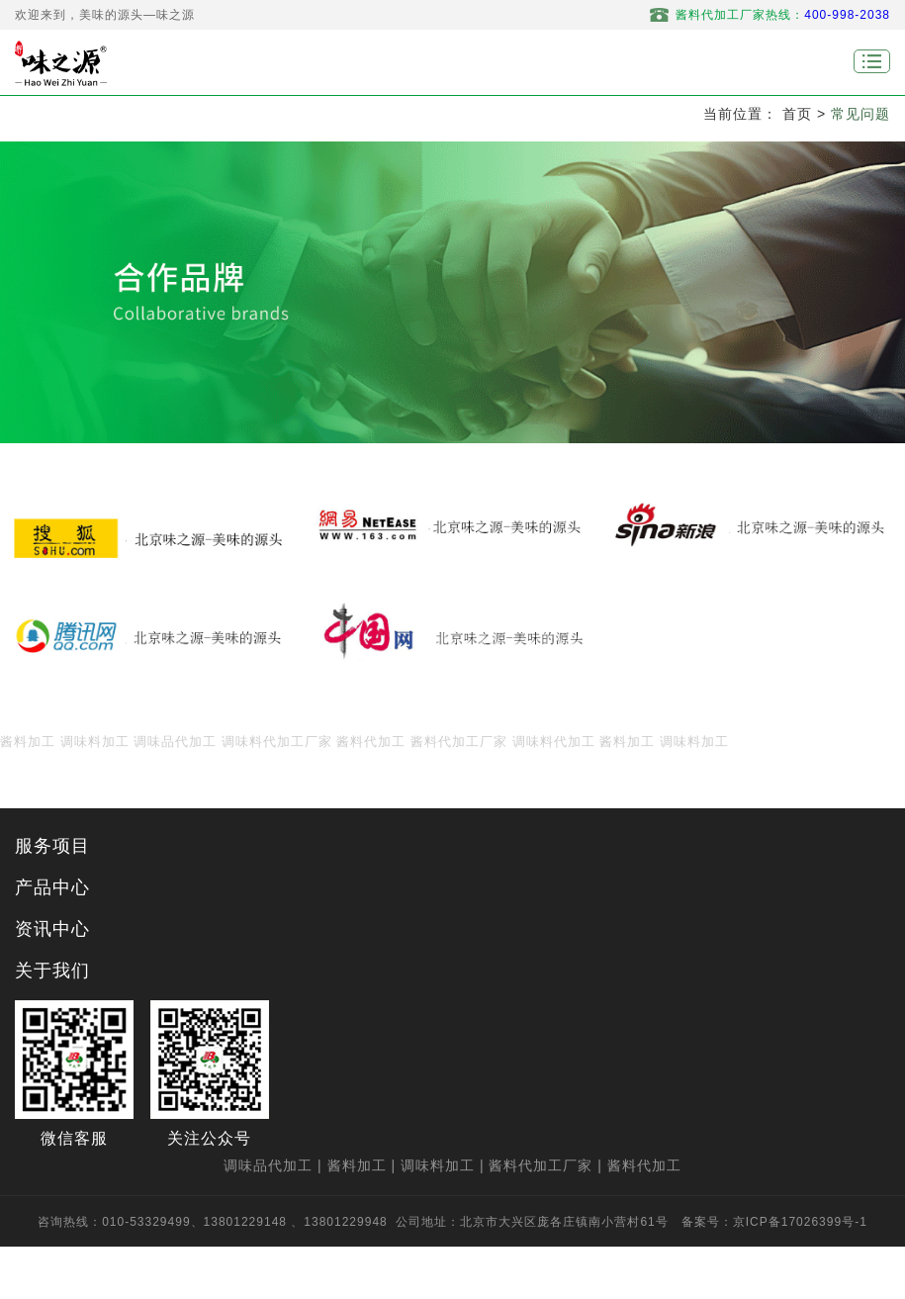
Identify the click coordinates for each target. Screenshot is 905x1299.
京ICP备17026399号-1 (800, 1222)
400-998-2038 (847, 15)
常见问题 (860, 114)
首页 (797, 114)
